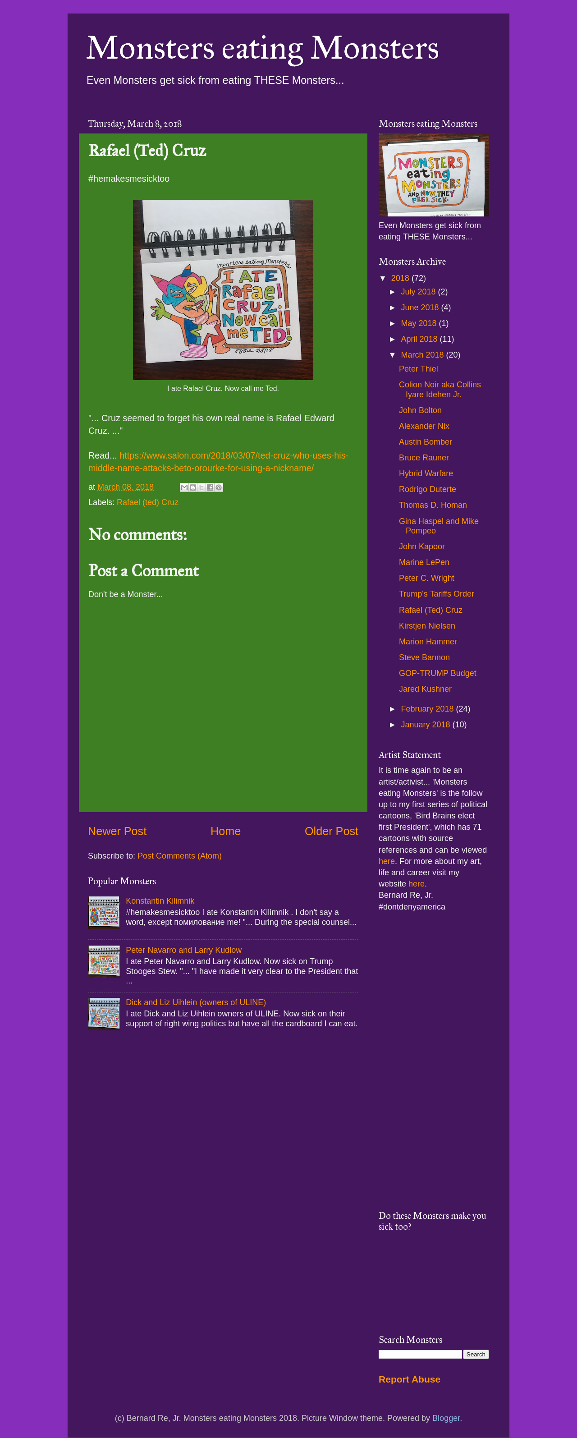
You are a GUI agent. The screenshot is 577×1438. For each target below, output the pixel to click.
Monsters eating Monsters (262, 48)
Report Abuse (409, 1379)
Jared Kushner (425, 689)
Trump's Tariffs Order (436, 593)
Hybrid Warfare (426, 473)
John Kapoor (422, 546)
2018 (401, 278)
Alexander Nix (424, 426)
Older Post (331, 831)
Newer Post (117, 831)
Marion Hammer (428, 641)
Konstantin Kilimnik (160, 900)
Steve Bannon (424, 657)
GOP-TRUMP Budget (437, 673)
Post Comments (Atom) (179, 855)
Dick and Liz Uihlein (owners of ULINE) (196, 1002)
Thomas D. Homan (433, 505)
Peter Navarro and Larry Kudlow (184, 950)
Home (226, 831)
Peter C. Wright (426, 578)
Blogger (446, 1418)
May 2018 (420, 323)
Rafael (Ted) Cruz (431, 610)
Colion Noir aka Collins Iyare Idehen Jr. (440, 389)
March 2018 (423, 354)
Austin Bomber (425, 441)
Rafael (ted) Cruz (148, 502)
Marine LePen (424, 562)
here (387, 861)
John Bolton (420, 410)
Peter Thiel (418, 368)
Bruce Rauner (424, 457)
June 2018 (421, 307)
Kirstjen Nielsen (427, 625)
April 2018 (420, 339)
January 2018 (426, 724)
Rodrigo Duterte (427, 489)
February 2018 (428, 708)
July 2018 (419, 291)
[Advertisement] (434, 1061)
